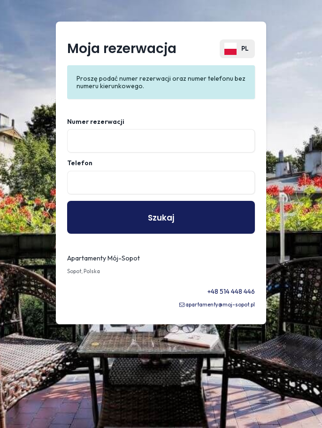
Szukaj (161, 217)
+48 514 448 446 (231, 291)
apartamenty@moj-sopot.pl (220, 304)
